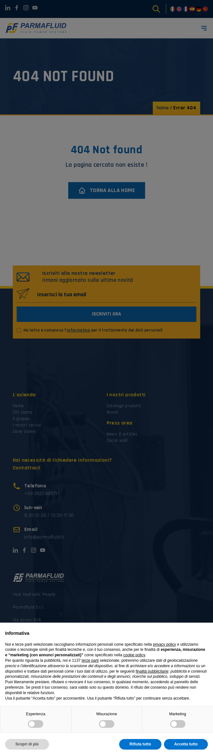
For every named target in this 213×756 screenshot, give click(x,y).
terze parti (90, 660)
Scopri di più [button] (27, 744)
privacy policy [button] (164, 644)
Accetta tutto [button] (186, 744)
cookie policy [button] (134, 655)
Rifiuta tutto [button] (140, 744)
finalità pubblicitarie (152, 671)
